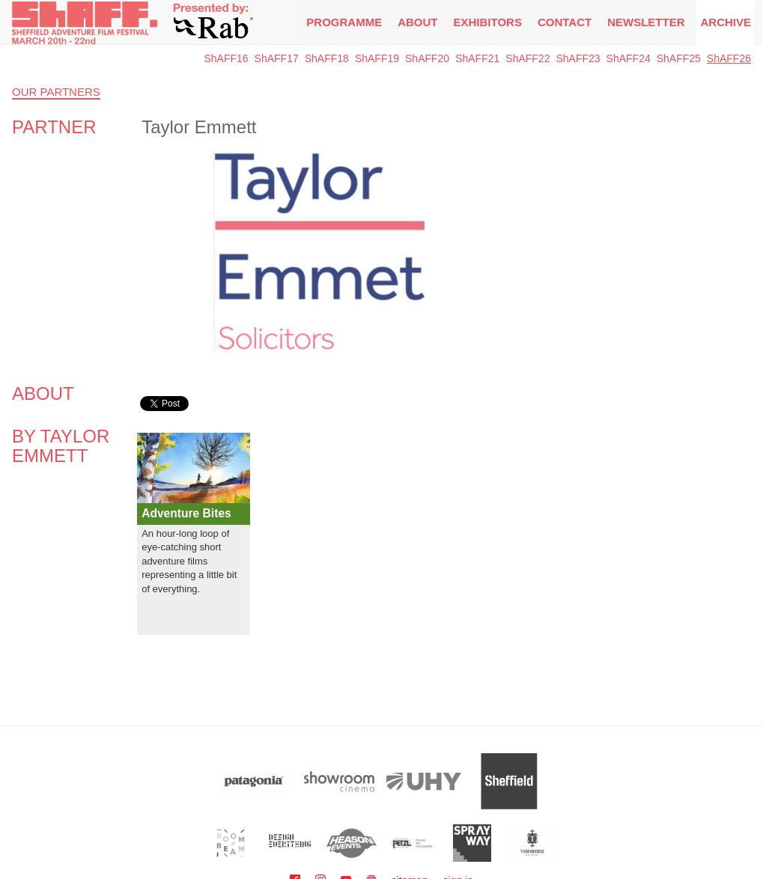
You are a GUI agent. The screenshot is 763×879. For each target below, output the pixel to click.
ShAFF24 (629, 58)
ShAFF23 (578, 58)
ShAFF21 (477, 58)
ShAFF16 (226, 58)
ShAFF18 (327, 58)
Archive (725, 22)
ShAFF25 (679, 58)
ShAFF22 (527, 58)
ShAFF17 (277, 58)
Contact (565, 22)
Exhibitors (488, 22)
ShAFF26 (729, 58)
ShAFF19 (377, 58)
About (417, 22)
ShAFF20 (427, 58)
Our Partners (56, 91)
